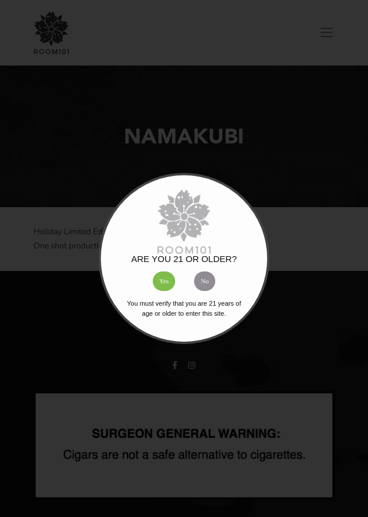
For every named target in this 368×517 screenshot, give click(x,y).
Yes (164, 280)
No (205, 280)
